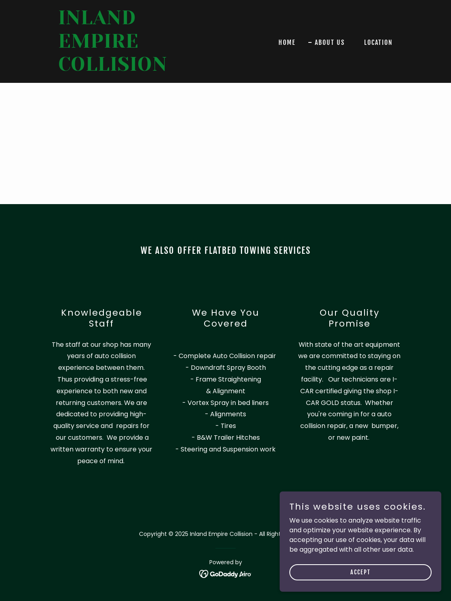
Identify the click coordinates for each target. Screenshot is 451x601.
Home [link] (286, 42)
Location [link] (378, 42)
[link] (116, 68)
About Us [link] (330, 42)
